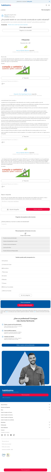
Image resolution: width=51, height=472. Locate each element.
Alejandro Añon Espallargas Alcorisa (22, 94)
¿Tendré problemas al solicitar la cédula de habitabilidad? (15, 221)
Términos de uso (5, 441)
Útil (3, 83)
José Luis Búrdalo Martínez (22, 50)
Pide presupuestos (25, 470)
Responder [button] (25, 78)
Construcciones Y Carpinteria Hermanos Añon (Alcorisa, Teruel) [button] (22, 95)
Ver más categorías (25, 295)
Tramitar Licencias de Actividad (9, 238)
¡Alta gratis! (29, 1)
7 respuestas (3, 224)
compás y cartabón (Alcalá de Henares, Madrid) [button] (22, 154)
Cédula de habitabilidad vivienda (10, 241)
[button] (25, 405)
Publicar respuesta (38, 209)
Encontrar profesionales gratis (25, 305)
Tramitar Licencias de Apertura (9, 244)
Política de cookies (6, 446)
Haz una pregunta (45, 9)
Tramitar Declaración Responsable (10, 250)
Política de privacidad (6, 444)
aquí (7, 311)
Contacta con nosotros (5, 432)
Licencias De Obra (7, 247)
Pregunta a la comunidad (26, 30)
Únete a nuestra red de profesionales (25, 345)
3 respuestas (4, 24)
